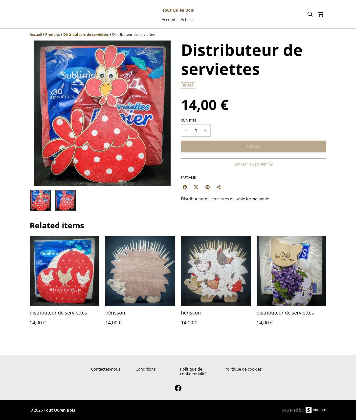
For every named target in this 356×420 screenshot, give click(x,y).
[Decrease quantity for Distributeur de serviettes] (186, 130)
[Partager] (218, 187)
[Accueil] (36, 34)
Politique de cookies (243, 369)
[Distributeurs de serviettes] (86, 34)
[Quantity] (195, 130)
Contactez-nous (105, 369)
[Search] (310, 14)
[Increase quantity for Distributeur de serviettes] (205, 130)
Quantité (188, 120)
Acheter (253, 146)
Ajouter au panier (253, 164)
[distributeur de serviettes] (64, 285)
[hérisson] (140, 285)
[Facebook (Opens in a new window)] (184, 187)
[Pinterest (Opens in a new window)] (207, 187)
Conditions (145, 369)
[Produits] (52, 34)
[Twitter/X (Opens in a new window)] (196, 187)
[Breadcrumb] (178, 35)
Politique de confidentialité (193, 371)
